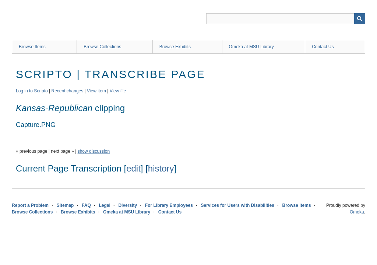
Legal (104, 205)
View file (118, 90)
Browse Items (32, 46)
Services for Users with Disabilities (237, 205)
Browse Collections (102, 46)
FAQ (86, 205)
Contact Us (323, 46)
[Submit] (359, 18)
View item (96, 90)
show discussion (94, 151)
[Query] (285, 18)
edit (133, 168)
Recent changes (68, 90)
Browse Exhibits (175, 46)
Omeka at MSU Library (251, 46)
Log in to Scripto (32, 90)
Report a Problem (30, 205)
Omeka (357, 212)
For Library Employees (169, 205)
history (161, 168)
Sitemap (65, 205)
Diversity (127, 205)
